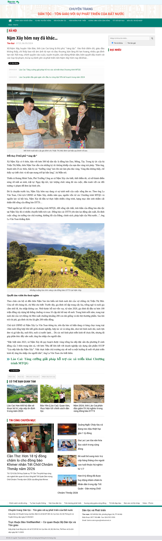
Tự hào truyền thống (43, 21)
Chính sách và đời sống (24, 21)
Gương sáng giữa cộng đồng (99, 21)
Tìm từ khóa (118, 43)
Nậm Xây (12, 377)
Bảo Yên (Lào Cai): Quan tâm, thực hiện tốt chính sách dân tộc (55, 408)
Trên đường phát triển (77, 21)
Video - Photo (13, 25)
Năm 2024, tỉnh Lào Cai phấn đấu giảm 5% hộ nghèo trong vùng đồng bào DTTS (88, 408)
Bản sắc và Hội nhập (134, 21)
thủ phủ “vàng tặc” (33, 377)
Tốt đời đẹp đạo (119, 21)
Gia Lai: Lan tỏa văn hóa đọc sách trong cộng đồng (90, 444)
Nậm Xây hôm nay (49, 377)
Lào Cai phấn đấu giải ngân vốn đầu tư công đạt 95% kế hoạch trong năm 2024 (52, 77)
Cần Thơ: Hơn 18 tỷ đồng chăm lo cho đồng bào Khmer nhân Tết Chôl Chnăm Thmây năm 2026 (30, 462)
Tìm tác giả (132, 43)
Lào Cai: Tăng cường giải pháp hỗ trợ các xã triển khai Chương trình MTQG (50, 70)
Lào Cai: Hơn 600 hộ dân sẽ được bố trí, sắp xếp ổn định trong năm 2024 (21, 408)
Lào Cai (21, 377)
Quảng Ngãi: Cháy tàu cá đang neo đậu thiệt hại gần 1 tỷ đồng (90, 428)
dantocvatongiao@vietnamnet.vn (99, 520)
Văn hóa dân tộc (60, 21)
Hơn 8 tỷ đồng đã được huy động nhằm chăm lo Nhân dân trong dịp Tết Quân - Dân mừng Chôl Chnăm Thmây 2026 (80, 484)
